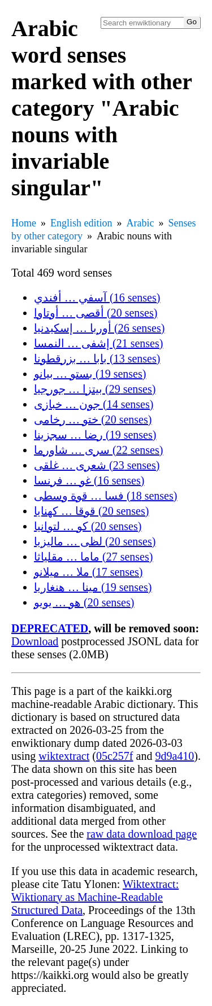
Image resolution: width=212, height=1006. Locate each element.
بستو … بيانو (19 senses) (90, 374)
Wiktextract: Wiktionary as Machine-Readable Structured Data (95, 897)
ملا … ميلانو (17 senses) (88, 572)
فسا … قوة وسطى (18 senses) (105, 495)
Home (23, 223)
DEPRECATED (49, 628)
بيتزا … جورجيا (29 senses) (94, 389)
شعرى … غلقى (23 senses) (96, 465)
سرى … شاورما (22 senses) (98, 450)
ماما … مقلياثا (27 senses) (93, 556)
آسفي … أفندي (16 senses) (97, 297)
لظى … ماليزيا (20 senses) (94, 541)
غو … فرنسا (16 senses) (89, 480)
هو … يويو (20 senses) (84, 602)
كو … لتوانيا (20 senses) (87, 526)
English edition (81, 223)
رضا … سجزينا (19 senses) (95, 434)
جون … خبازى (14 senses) (93, 404)
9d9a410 (174, 756)
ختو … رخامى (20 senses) (93, 419)
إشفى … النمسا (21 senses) (98, 343)
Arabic (140, 223)
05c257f (114, 756)
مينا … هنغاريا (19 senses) (93, 587)
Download (34, 641)
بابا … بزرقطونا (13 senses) (97, 358)
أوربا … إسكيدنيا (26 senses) (99, 328)
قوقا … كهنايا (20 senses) (91, 511)
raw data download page (141, 834)
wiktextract (63, 756)
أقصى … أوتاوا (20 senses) (95, 313)
